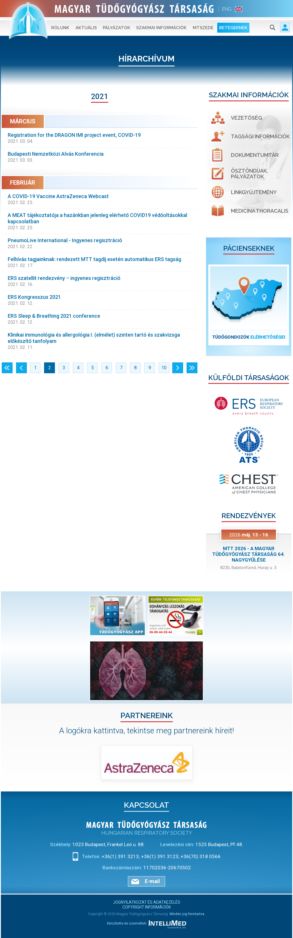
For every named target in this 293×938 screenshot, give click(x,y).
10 (164, 367)
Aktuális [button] (86, 25)
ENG (226, 9)
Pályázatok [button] (116, 25)
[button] (212, 305)
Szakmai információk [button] (161, 25)
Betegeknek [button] (233, 25)
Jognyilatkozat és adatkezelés (146, 902)
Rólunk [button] (60, 25)
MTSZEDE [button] (203, 25)
